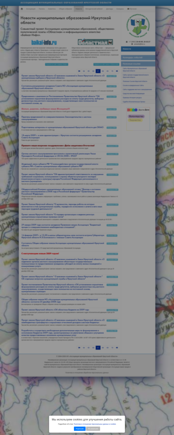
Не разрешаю (93, 429)
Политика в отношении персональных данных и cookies (95, 424)
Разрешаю (80, 429)
